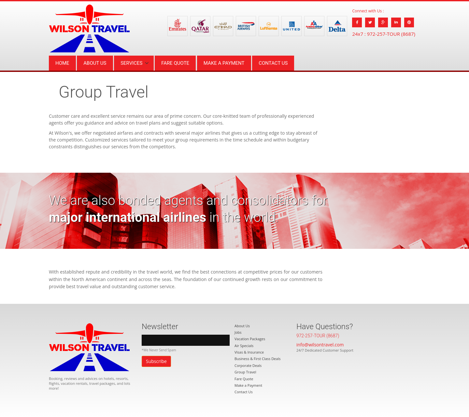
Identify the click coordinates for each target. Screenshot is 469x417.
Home (62, 63)
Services (131, 63)
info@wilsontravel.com (320, 345)
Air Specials (243, 345)
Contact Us (273, 63)
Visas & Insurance (249, 352)
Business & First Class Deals (257, 358)
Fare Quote (175, 63)
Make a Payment (224, 63)
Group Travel (245, 372)
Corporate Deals (248, 365)
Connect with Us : (368, 11)
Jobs (238, 332)
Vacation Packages (249, 338)
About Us (94, 63)
